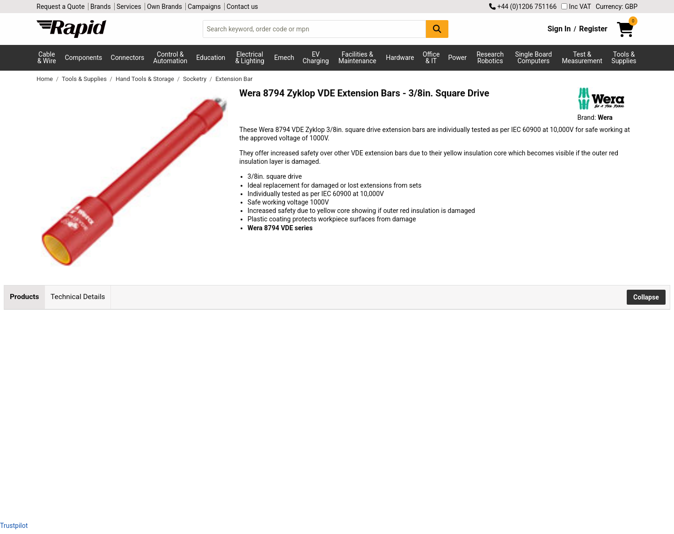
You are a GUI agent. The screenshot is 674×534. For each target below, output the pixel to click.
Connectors (128, 57)
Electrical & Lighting (249, 58)
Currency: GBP (616, 6)
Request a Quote (61, 6)
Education (210, 57)
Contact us (242, 6)
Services (129, 6)
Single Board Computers (533, 58)
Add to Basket (377, 357)
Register (593, 28)
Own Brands (164, 6)
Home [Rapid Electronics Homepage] (45, 78)
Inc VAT (576, 6)
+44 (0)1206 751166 (523, 6)
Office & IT (431, 58)
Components (83, 57)
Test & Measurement (582, 58)
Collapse (646, 297)
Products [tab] (24, 297)
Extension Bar (233, 78)
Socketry (195, 78)
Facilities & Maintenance (357, 58)
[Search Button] (437, 28)
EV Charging (316, 58)
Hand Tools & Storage (146, 78)
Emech (284, 57)
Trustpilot (14, 525)
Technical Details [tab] (78, 297)
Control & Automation (170, 58)
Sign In (559, 28)
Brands (100, 6)
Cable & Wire (46, 58)
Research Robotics (490, 58)
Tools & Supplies (623, 58)
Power (457, 57)
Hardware (400, 57)
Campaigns (204, 6)
